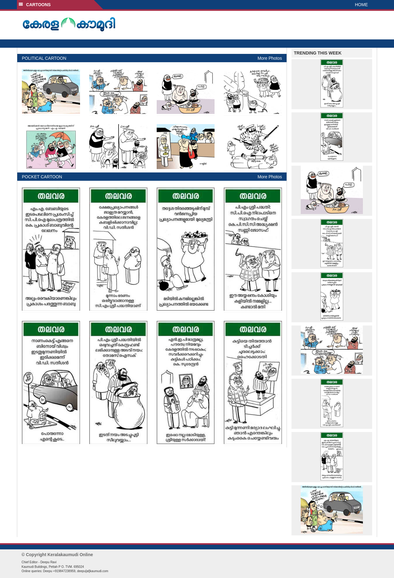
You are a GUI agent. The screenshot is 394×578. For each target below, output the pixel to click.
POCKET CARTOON (42, 176)
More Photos (270, 58)
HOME (361, 4)
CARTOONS (34, 4)
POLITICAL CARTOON (44, 58)
